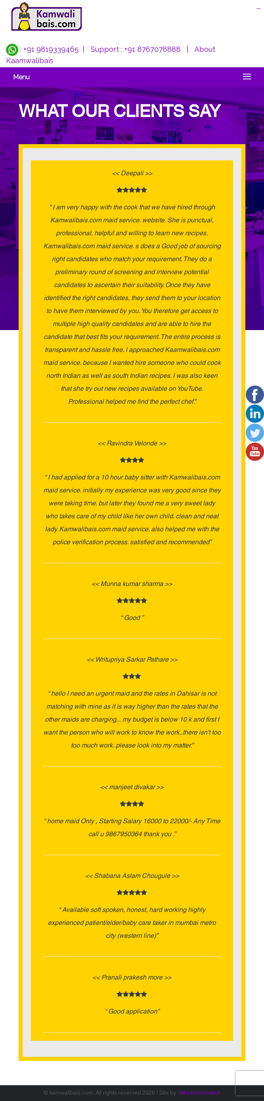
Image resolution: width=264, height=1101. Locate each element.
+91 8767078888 (152, 49)
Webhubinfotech (200, 1093)
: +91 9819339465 (42, 49)
